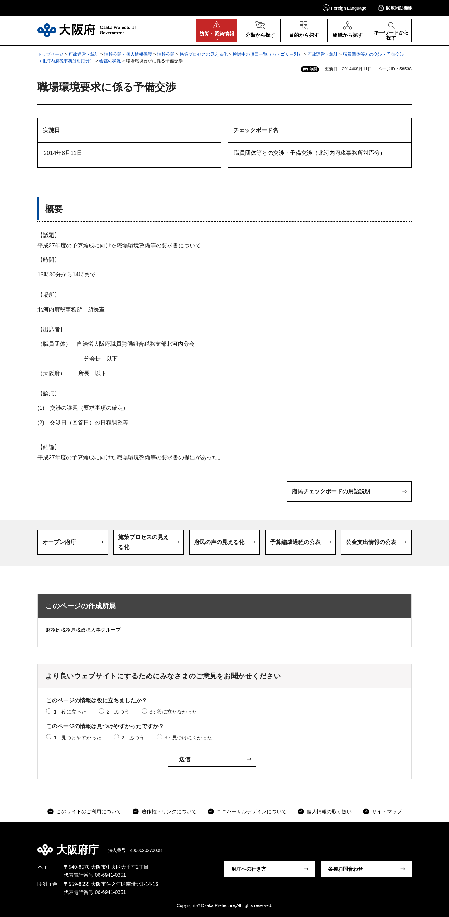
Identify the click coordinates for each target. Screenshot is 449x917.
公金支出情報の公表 (371, 542)
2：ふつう (118, 711)
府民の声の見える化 (219, 542)
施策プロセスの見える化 (204, 54)
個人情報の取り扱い (329, 811)
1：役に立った (70, 711)
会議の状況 (110, 60)
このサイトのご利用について (88, 811)
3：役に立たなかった (173, 711)
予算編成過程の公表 (295, 542)
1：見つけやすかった (77, 737)
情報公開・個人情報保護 (128, 54)
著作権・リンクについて (169, 811)
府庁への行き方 (248, 869)
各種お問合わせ (345, 869)
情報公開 (166, 54)
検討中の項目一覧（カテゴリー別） (267, 54)
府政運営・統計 (84, 54)
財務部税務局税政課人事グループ (83, 630)
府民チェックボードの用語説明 (331, 491)
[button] (344, 7)
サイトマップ (387, 811)
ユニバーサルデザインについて (252, 811)
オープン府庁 (59, 542)
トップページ (50, 54)
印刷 (313, 69)
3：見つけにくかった (188, 737)
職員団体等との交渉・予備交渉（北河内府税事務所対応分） (309, 153)
